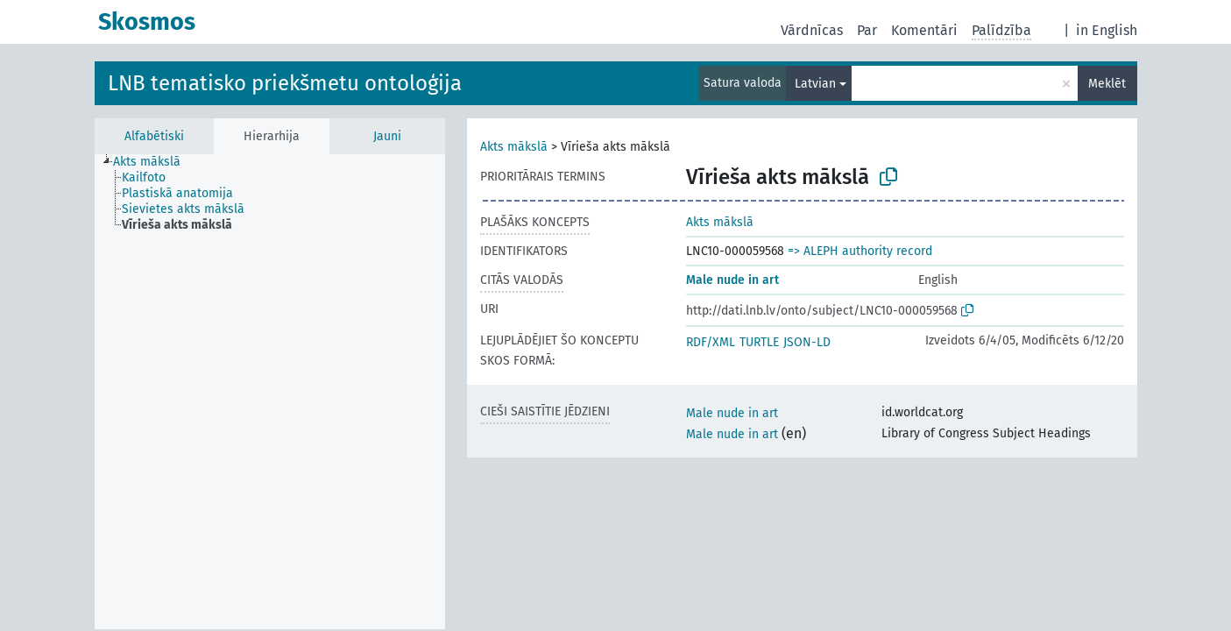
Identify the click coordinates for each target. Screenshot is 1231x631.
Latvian (815, 83)
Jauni (387, 136)
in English (1106, 30)
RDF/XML (710, 342)
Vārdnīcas (812, 30)
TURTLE (759, 342)
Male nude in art (732, 280)
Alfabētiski (154, 136)
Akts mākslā (514, 146)
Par (867, 30)
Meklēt (1107, 83)
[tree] (270, 391)
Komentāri (924, 30)
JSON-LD (807, 342)
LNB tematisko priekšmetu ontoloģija (285, 83)
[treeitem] (154, 162)
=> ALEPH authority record (860, 251)
